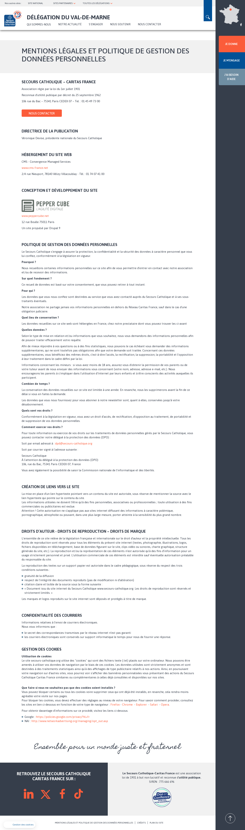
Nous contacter (149, 24)
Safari (154, 704)
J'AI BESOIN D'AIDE (231, 77)
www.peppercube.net (35, 215)
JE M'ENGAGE (231, 60)
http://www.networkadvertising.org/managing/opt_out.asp (69, 721)
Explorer (141, 704)
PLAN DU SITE (156, 822)
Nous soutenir (120, 24)
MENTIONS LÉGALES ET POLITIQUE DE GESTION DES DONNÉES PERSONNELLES (94, 822)
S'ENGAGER (96, 24)
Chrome (127, 704)
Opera (165, 704)
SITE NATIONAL (35, 3)
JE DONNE (231, 44)
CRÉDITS (141, 822)
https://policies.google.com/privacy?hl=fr (63, 716)
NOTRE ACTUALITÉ (70, 24)
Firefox (115, 704)
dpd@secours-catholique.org (73, 443)
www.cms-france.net (35, 167)
